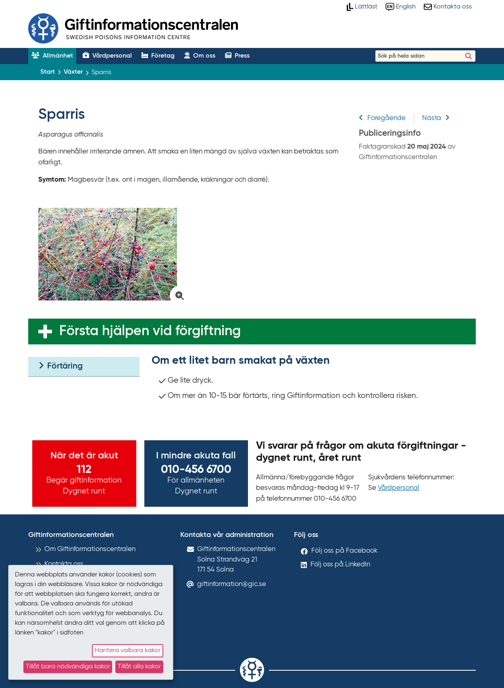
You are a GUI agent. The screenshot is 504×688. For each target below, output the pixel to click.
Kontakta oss (63, 564)
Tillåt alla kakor (139, 666)
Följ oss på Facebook (344, 550)
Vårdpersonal (398, 488)
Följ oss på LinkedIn (340, 564)
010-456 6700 (196, 469)
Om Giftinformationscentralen (89, 549)
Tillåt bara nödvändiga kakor (68, 666)
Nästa (436, 118)
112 (84, 469)
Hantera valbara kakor (127, 650)
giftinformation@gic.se (231, 584)
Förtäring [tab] (60, 366)
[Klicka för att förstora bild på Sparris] (111, 254)
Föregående (382, 118)
